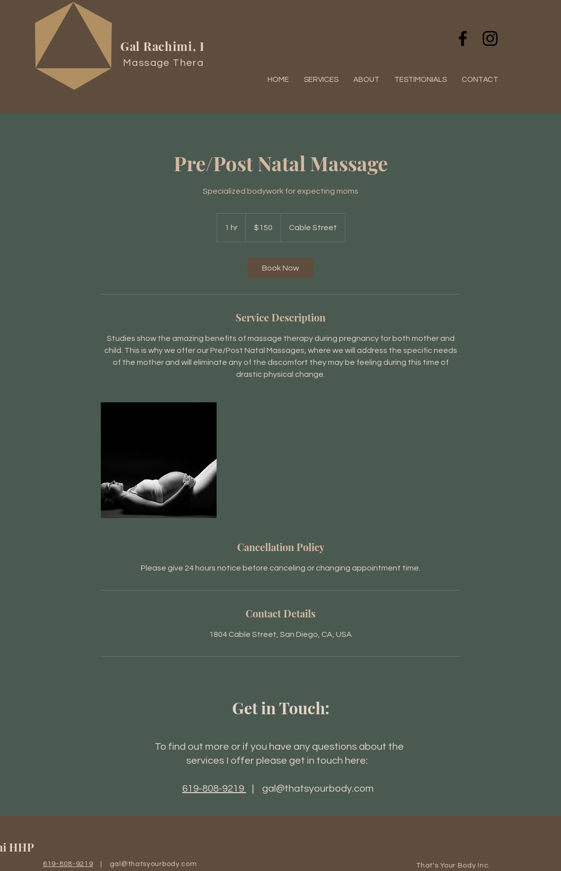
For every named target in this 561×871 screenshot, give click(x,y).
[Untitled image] (159, 460)
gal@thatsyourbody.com (318, 789)
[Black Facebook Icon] (463, 38)
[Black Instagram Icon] (490, 38)
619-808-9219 (214, 789)
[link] (280, 268)
